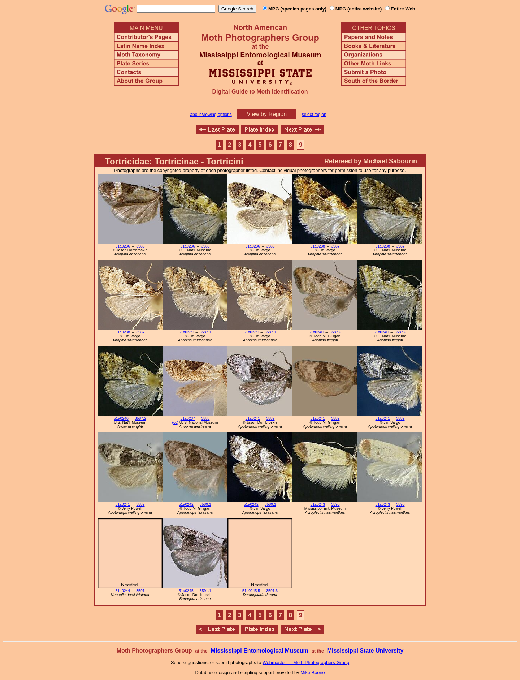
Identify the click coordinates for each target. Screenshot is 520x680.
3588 (205, 419)
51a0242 (186, 505)
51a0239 (186, 332)
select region (314, 114)
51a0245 (186, 591)
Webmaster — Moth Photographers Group (306, 662)
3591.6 (272, 591)
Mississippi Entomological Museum (259, 650)
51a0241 (253, 419)
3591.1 (205, 591)
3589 (270, 419)
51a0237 (188, 419)
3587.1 (205, 332)
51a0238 (318, 246)
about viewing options (210, 114)
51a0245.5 (251, 591)
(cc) (175, 423)
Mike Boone (312, 672)
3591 (140, 591)
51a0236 (123, 246)
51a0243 (318, 505)
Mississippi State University (365, 650)
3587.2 (335, 332)
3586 (140, 246)
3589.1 (205, 505)
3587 (335, 246)
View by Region (267, 114)
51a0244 (123, 591)
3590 (335, 505)
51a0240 (316, 332)
